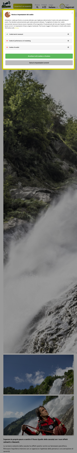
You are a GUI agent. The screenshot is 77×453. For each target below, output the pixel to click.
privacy (17, 28)
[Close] (72, 12)
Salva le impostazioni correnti (39, 62)
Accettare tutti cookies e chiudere (39, 56)
